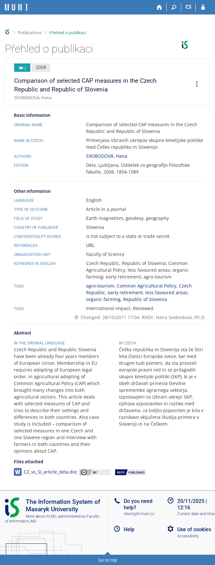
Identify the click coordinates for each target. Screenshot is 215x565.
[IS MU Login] (203, 7)
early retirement (125, 292)
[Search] (174, 7)
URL (90, 245)
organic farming (103, 299)
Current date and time (196, 514)
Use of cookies (194, 529)
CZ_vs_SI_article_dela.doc (50, 472)
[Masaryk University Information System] (16, 7)
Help (129, 529)
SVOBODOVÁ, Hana (106, 156)
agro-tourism (100, 286)
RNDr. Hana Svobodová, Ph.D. (174, 317)
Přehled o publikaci (67, 32)
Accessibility (188, 536)
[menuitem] (195, 84)
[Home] (159, 7)
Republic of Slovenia (145, 299)
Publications (30, 32)
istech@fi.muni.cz (139, 514)
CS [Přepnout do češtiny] (188, 6)
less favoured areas (166, 292)
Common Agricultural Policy (146, 286)
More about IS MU (41, 516)
